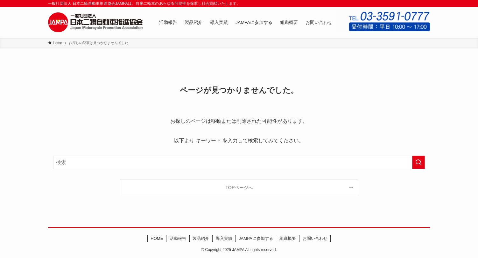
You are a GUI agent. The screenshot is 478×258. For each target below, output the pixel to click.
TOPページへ (238, 187)
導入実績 (224, 238)
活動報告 (178, 238)
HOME (157, 238)
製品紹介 (201, 238)
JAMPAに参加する (256, 238)
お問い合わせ (315, 238)
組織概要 (287, 238)
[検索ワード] (239, 162)
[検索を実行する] (418, 162)
